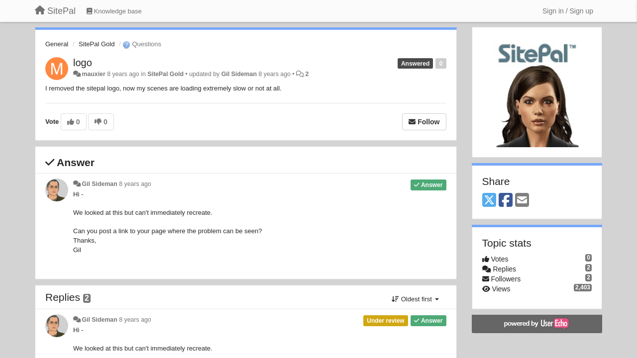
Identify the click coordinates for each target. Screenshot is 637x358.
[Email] (522, 200)
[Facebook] (506, 200)
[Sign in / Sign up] (567, 10)
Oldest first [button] (415, 299)
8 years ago (135, 183)
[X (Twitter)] (489, 200)
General (56, 44)
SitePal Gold (96, 44)
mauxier (93, 74)
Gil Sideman (239, 74)
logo (82, 62)
